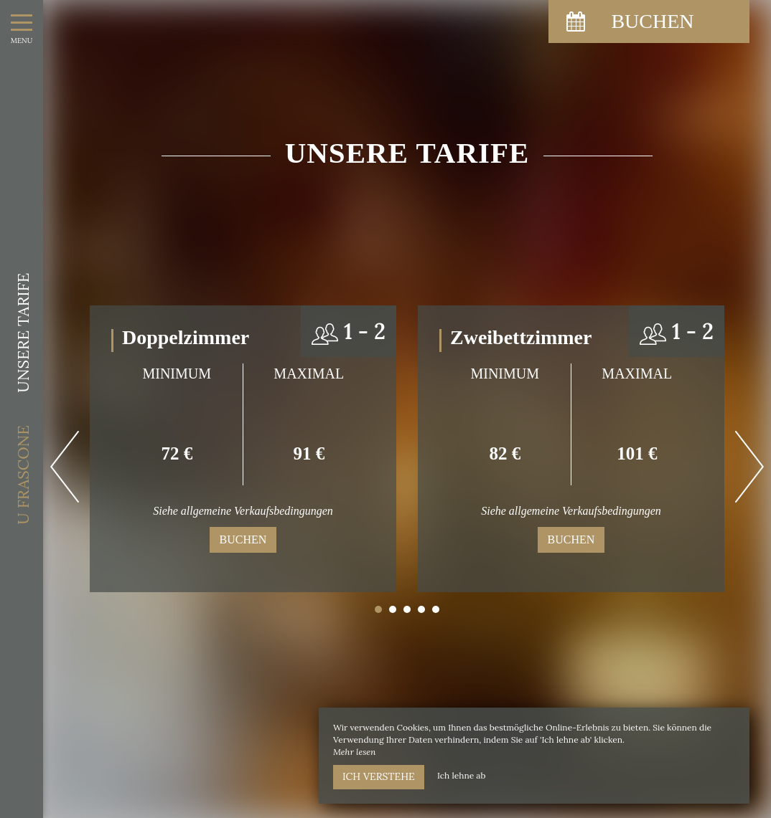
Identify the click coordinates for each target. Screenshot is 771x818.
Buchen (243, 539)
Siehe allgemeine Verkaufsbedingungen (243, 511)
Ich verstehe (378, 776)
